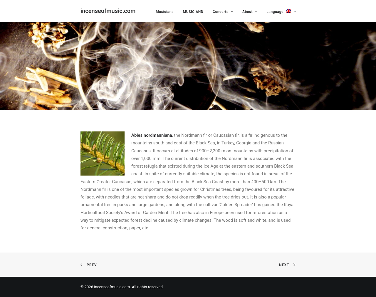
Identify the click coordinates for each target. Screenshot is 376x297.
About (249, 12)
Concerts (223, 12)
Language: (281, 11)
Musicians (165, 12)
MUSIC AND (193, 12)
